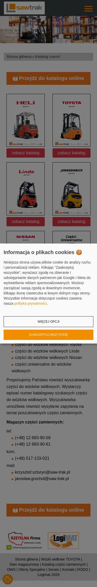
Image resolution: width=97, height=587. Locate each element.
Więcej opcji (48, 321)
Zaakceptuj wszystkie (48, 335)
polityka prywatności (30, 303)
